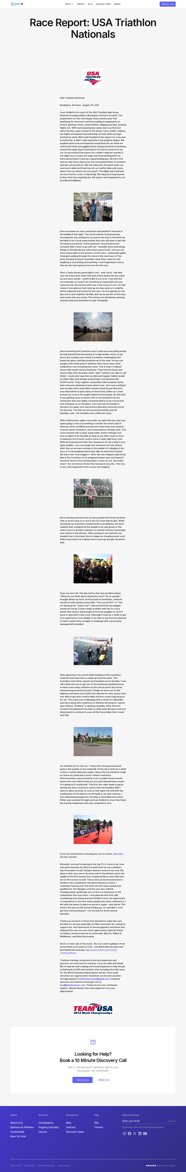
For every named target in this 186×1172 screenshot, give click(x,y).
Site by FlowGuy (64, 1166)
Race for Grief (18, 1136)
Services (80, 4)
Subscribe (172, 1121)
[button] (69, 4)
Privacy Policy (29, 1166)
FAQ (96, 1122)
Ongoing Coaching (48, 1127)
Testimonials (17, 1131)
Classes (42, 1131)
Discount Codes (103, 4)
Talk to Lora (168, 4)
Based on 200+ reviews (166, 1166)
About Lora (16, 1122)
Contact (98, 1127)
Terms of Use (15, 1166)
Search (117, 4)
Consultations (45, 1122)
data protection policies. (154, 1127)
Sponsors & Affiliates (22, 1127)
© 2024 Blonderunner (46, 1166)
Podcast (70, 1127)
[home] (17, 4)
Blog (90, 4)
